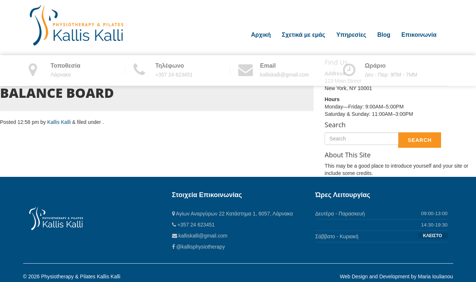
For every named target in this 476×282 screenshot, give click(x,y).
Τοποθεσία (65, 66)
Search (420, 140)
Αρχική (261, 35)
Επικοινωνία (419, 35)
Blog (383, 35)
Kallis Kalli (59, 122)
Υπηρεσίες (351, 35)
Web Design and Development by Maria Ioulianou (396, 276)
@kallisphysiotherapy (198, 247)
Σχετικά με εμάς (303, 35)
